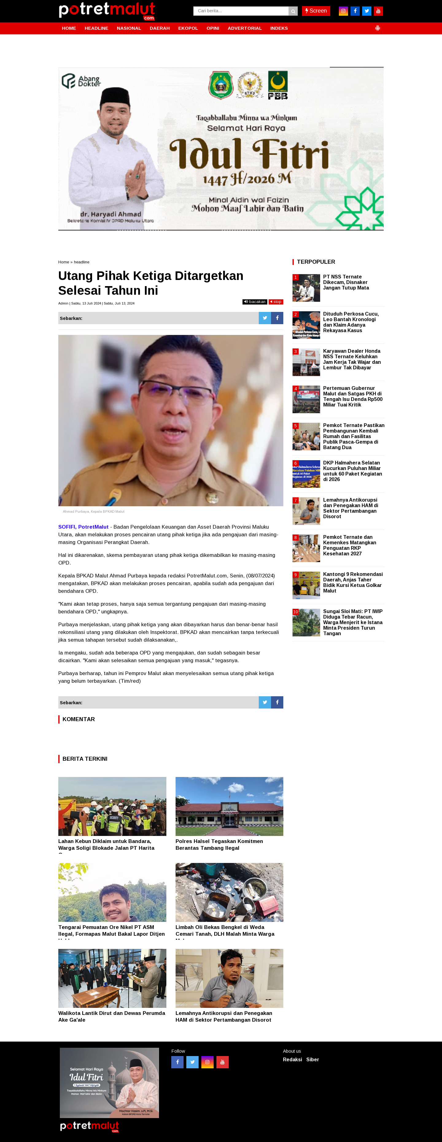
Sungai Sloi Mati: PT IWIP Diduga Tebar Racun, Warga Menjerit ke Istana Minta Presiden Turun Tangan (353, 622)
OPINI (213, 28)
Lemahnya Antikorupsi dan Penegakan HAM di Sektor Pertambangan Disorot (350, 508)
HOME (69, 28)
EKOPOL (188, 28)
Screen (316, 11)
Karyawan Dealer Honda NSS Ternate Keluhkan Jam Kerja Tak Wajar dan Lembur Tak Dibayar (352, 359)
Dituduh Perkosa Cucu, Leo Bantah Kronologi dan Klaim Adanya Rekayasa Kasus (351, 322)
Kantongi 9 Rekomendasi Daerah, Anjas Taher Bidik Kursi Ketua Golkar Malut (353, 583)
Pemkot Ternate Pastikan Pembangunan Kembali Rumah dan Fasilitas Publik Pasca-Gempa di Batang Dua (354, 436)
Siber (312, 1059)
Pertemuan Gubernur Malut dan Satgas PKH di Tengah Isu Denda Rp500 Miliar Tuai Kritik (352, 397)
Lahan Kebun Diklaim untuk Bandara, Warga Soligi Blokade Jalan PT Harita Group (106, 848)
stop (275, 301)
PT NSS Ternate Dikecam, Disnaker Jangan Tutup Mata (346, 282)
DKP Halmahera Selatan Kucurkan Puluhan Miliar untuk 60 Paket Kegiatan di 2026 (352, 471)
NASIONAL (129, 28)
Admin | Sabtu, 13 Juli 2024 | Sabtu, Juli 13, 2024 (96, 303)
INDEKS (279, 28)
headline (81, 262)
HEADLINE (96, 28)
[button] (377, 25)
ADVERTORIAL (245, 28)
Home (63, 262)
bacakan (255, 301)
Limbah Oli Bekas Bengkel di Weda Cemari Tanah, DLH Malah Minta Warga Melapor (225, 934)
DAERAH (160, 28)
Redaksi (292, 1059)
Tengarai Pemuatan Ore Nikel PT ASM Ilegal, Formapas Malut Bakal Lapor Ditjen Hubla (111, 934)
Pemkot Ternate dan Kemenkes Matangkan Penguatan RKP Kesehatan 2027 (349, 545)
